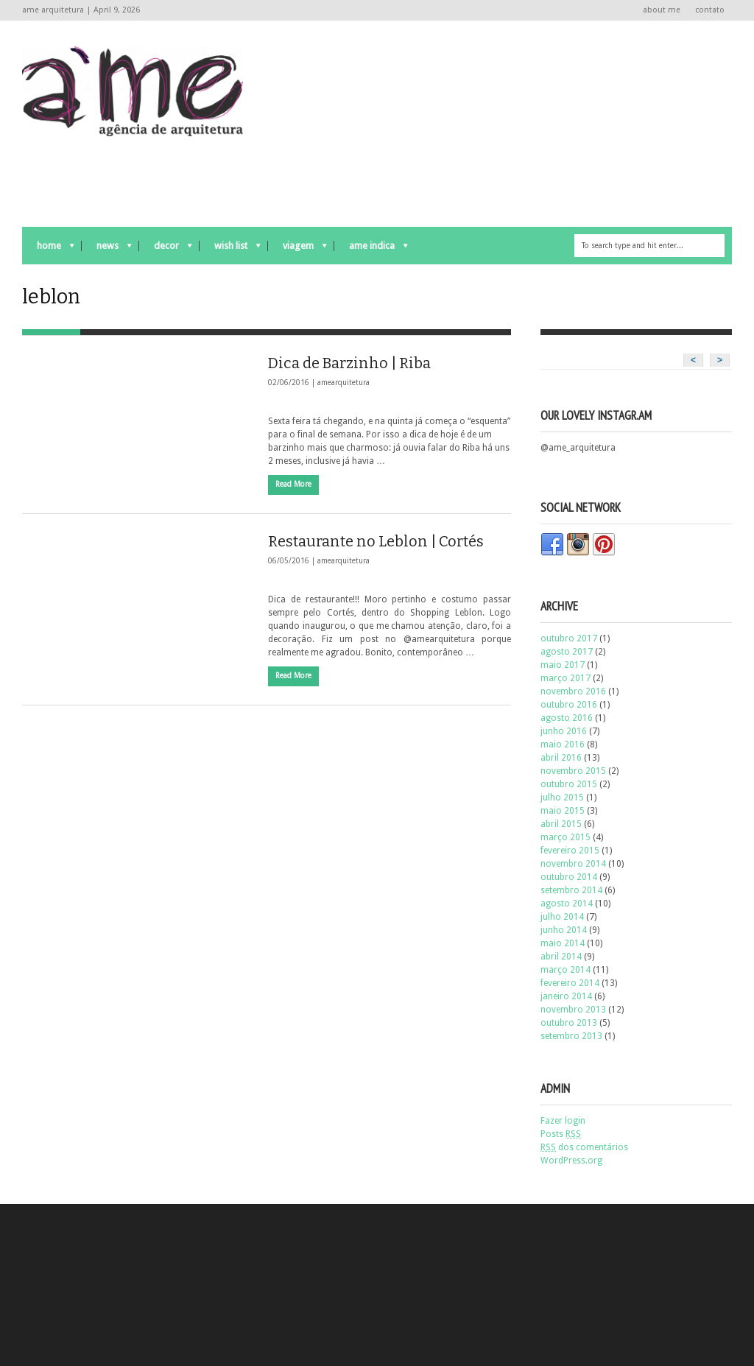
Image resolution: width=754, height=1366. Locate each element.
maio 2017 (562, 665)
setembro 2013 (571, 1036)
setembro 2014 (571, 890)
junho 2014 (563, 930)
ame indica (371, 249)
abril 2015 (561, 824)
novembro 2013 (573, 1009)
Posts (560, 1134)
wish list (230, 249)
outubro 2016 (568, 705)
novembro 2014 (573, 864)
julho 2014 (562, 917)
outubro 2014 (568, 877)
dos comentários (584, 1147)
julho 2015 (562, 797)
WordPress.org (571, 1160)
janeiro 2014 (566, 996)
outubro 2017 (568, 638)
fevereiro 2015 (569, 850)
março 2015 (565, 837)
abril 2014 (561, 956)
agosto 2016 (566, 718)
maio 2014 (562, 943)
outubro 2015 (568, 784)
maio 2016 (562, 744)
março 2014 (565, 970)
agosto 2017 (566, 652)
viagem (297, 249)
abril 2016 (561, 758)
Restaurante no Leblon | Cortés (376, 541)
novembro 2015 (573, 771)
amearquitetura (343, 383)
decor (165, 249)
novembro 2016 (573, 691)
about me (661, 10)
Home (48, 249)
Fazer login (562, 1121)
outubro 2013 (568, 1023)
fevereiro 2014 (569, 983)
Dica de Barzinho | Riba (349, 363)
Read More (293, 484)
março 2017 (565, 678)
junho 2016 (563, 731)
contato (710, 10)
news (107, 249)
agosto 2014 (566, 903)
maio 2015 (562, 811)
